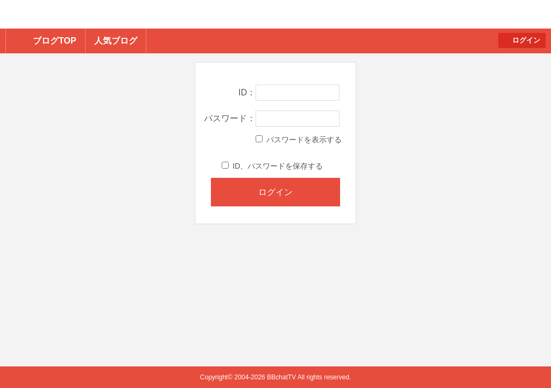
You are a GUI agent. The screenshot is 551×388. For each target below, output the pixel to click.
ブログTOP (54, 40)
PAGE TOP (522, 359)
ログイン (526, 40)
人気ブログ (115, 40)
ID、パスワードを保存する (272, 166)
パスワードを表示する (299, 139)
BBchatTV (153, 14)
